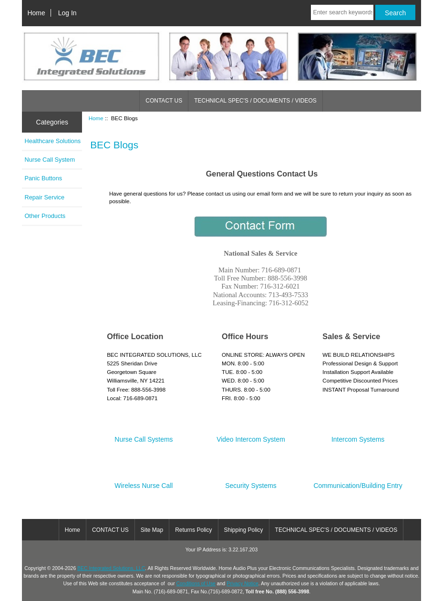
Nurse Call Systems (143, 435)
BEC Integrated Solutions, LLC (111, 568)
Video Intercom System (250, 435)
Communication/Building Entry (357, 482)
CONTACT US (163, 100)
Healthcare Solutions (52, 141)
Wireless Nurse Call (143, 482)
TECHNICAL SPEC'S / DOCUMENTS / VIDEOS (255, 100)
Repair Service (44, 197)
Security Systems (250, 482)
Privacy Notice (242, 583)
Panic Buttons (43, 178)
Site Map (152, 530)
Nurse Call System (49, 159)
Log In (67, 13)
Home (36, 13)
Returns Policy (193, 530)
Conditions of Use (196, 583)
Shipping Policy (243, 530)
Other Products (44, 215)
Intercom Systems (357, 435)
